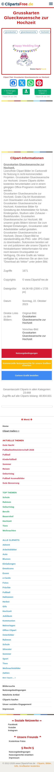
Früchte (7, 587)
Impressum (8, 709)
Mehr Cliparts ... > (9, 678)
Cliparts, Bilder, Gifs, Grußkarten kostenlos (33, 764)
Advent (6, 545)
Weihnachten (9, 530)
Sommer (7, 464)
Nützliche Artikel (11, 695)
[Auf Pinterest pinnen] (39, 82)
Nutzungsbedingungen (27, 353)
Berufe (6, 511)
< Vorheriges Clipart (10, 92)
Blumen (6, 559)
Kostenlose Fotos (17, 741)
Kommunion (9, 621)
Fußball (6, 455)
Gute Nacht (8, 445)
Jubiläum (7, 616)
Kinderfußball (10, 459)
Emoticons (8, 568)
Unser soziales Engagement (17, 704)
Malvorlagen (9, 625)
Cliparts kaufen (10, 699)
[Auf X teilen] (21, 82)
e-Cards (7, 578)
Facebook (12, 724)
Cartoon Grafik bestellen (27, 376)
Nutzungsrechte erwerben (21, 755)
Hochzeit (45, 32)
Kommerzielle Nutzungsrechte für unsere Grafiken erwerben (27, 364)
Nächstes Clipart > (43, 92)
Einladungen (9, 564)
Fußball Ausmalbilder (14, 478)
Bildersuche (9, 686)
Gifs (5, 606)
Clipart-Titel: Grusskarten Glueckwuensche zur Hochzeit (26, 77)
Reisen (6, 469)
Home (6, 426)
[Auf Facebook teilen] (13, 82)
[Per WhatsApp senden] (30, 82)
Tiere (5, 526)
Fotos (5, 583)
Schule (6, 497)
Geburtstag (8, 474)
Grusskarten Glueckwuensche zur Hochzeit (34, 319)
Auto (5, 554)
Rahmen (7, 502)
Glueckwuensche (28, 32)
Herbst (6, 602)
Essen (6, 573)
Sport (5, 659)
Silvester (7, 649)
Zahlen (6, 673)
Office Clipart (9, 630)
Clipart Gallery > (11, 431)
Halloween (8, 597)
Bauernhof (8, 516)
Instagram (13, 730)
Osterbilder (8, 635)
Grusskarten (10, 32)
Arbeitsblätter (10, 549)
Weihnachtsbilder (12, 668)
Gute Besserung (11, 483)
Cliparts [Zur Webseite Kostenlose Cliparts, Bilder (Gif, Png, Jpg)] (19, 4)
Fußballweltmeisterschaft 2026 (18, 450)
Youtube (12, 727)
